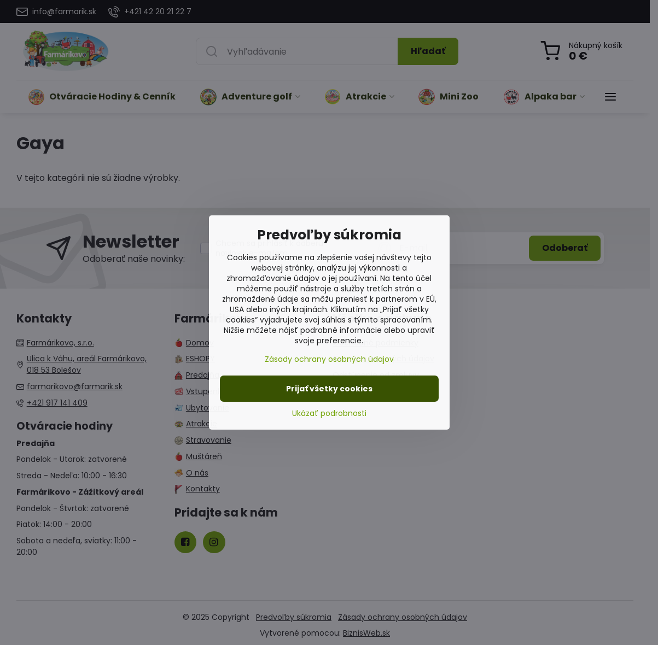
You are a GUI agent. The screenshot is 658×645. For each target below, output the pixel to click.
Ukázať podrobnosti (329, 413)
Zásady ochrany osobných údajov (329, 359)
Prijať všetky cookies (329, 388)
